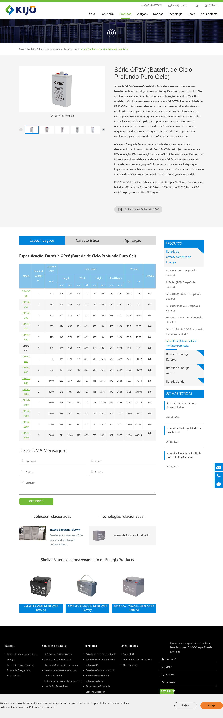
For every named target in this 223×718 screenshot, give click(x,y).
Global (212, 5)
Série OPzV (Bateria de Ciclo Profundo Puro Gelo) (104, 49)
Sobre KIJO (107, 16)
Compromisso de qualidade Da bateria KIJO (183, 430)
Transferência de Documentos (138, 659)
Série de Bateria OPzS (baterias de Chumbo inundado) (184, 333)
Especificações (42, 241)
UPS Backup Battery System (58, 654)
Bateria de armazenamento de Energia (58, 49)
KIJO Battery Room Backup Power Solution (181, 405)
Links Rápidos (129, 646)
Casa (92, 16)
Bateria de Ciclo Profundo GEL (131, 535)
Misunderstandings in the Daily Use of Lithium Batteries (183, 455)
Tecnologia (175, 16)
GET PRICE (36, 501)
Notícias (158, 16)
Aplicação (133, 241)
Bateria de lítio (185, 381)
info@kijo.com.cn (178, 5)
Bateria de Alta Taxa (95, 681)
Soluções (142, 16)
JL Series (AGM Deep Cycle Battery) (180, 286)
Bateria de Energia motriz (185, 369)
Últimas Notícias (179, 393)
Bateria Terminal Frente (97, 676)
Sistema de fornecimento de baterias (62, 681)
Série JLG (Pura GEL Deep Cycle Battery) (87, 608)
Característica (87, 241)
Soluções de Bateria (54, 646)
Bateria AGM (92, 665)
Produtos (125, 16)
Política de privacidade (42, 707)
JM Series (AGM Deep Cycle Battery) (41, 608)
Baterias (10, 646)
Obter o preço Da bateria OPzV (138, 209)
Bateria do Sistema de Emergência (61, 665)
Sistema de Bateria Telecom (65, 530)
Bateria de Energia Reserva (185, 355)
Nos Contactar (209, 16)
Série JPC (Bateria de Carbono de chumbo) (184, 321)
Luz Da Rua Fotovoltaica (56, 686)
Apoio (191, 16)
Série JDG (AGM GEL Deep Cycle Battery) (134, 608)
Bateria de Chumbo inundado (100, 670)
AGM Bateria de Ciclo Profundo (101, 654)
